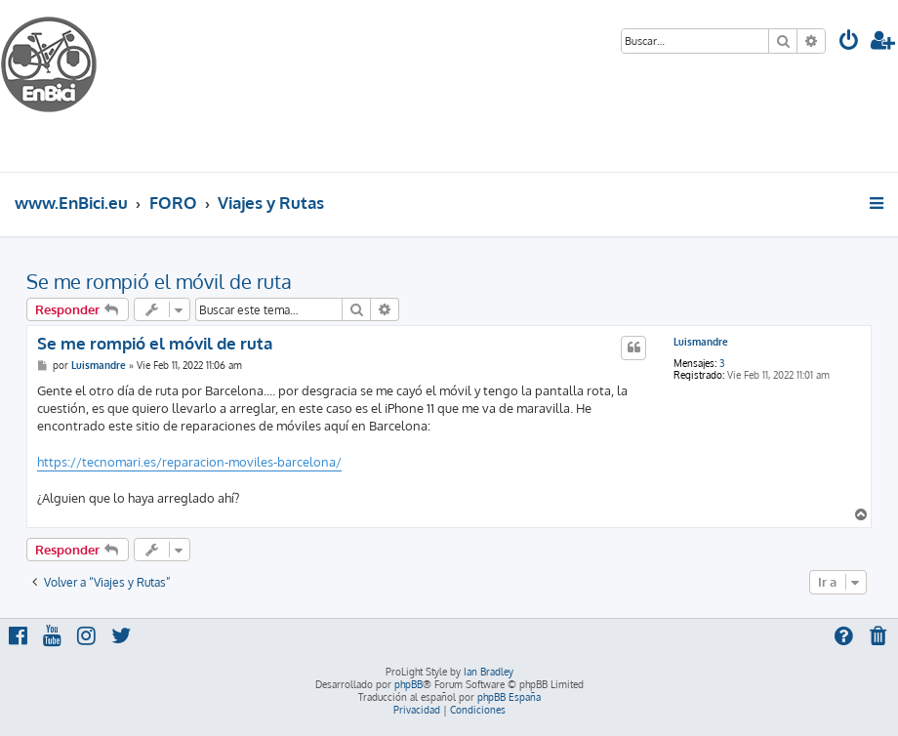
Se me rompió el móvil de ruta (159, 281)
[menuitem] (849, 42)
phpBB (408, 684)
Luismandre (701, 342)
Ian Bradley (488, 671)
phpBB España (509, 697)
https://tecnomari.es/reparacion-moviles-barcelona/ (189, 462)
